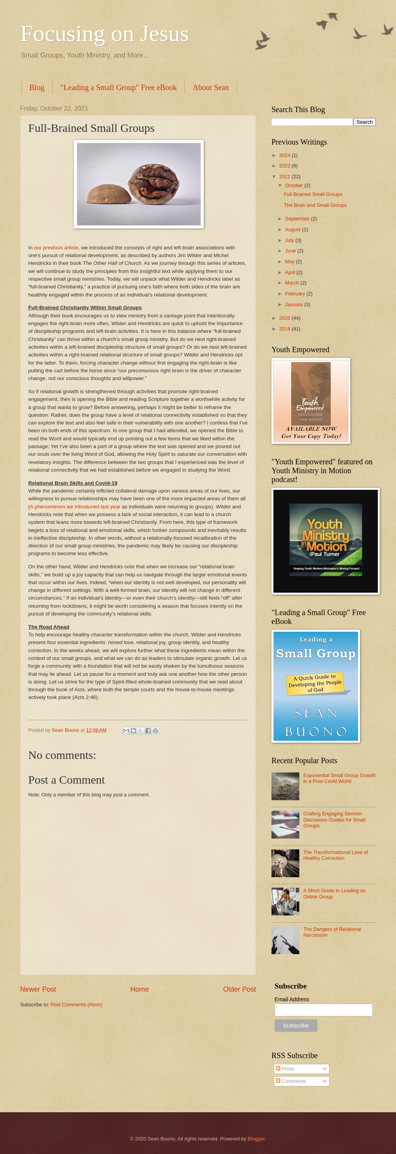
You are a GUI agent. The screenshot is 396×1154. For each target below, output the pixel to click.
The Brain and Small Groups (315, 205)
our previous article (56, 248)
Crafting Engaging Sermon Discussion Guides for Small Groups (334, 819)
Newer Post (38, 989)
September (298, 219)
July (290, 240)
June (291, 251)
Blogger (256, 1139)
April (290, 272)
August (293, 229)
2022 (285, 166)
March (292, 283)
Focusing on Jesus (104, 33)
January (294, 304)
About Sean (211, 87)
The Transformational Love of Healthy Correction (335, 855)
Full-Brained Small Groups (313, 194)
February (295, 294)
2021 (285, 176)
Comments (291, 1081)
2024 (285, 155)
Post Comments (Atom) (76, 1004)
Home (139, 989)
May (290, 261)
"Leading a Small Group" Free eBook (118, 87)
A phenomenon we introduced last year (75, 507)
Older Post (239, 989)
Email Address (292, 999)
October (294, 185)
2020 (285, 318)
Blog (36, 87)
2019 (285, 329)
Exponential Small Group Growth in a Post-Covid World (339, 778)
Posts (285, 1069)
